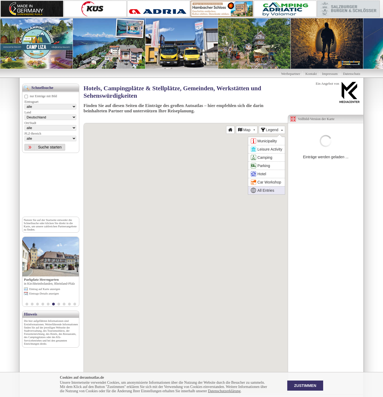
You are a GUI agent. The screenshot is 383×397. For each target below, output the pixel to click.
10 (75, 304)
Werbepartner (290, 74)
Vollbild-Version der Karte (316, 119)
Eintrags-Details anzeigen (44, 293)
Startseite (51, 219)
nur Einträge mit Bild (43, 96)
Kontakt (311, 74)
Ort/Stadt (30, 123)
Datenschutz (351, 74)
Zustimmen (305, 385)
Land (27, 112)
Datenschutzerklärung (224, 391)
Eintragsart (31, 102)
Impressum (330, 74)
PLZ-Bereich (32, 133)
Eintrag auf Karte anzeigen (44, 289)
